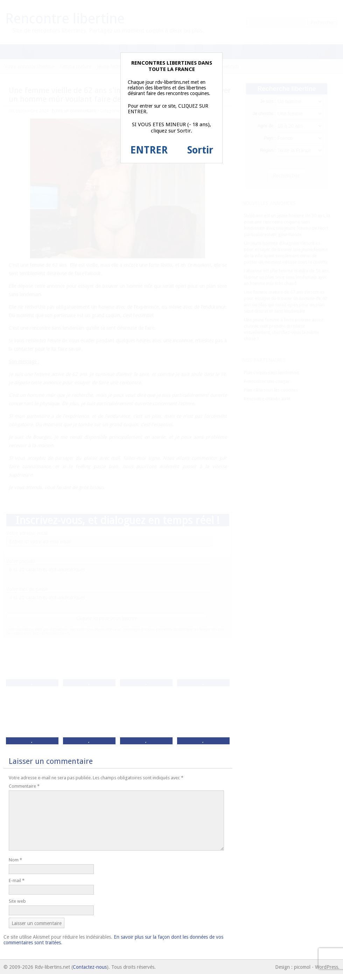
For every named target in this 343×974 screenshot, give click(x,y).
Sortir (200, 150)
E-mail (16, 880)
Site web (17, 901)
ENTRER (149, 150)
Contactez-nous (90, 967)
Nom (15, 859)
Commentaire (24, 786)
